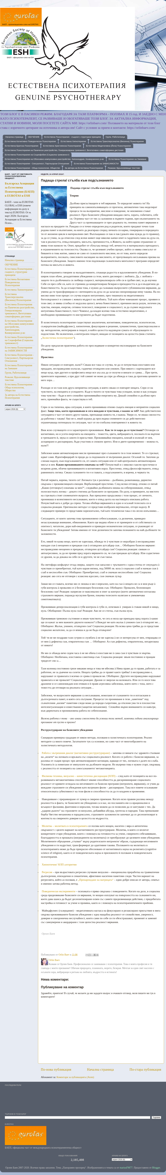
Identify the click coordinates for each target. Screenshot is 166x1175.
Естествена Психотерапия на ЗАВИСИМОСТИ (96, 163)
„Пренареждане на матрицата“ (95, 879)
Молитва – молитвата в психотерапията (65, 825)
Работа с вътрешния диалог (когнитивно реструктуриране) (76, 752)
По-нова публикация (56, 1069)
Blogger (156, 1167)
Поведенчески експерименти (58, 891)
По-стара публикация (145, 1069)
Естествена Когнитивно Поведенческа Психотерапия (30, 141)
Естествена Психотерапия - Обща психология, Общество (32, 168)
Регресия (47, 872)
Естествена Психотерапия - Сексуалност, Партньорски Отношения (37, 163)
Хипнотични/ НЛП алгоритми (59, 864)
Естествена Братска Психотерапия (21, 146)
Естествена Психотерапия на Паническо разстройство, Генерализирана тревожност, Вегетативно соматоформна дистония (64, 150)
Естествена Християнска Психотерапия (62, 146)
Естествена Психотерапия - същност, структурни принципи (72, 137)
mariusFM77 (126, 1167)
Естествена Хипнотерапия (73, 141)
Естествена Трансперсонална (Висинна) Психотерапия (117, 141)
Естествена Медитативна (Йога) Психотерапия (108, 146)
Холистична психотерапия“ (58, 337)
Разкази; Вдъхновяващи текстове (124, 168)
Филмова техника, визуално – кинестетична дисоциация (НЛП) (79, 775)
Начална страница (14, 137)
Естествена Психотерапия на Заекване (127, 159)
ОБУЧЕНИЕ (33, 137)
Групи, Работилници (115, 137)
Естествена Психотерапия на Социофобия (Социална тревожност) (37, 154)
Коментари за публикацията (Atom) (75, 1077)
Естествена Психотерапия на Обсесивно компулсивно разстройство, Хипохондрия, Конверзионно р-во (54, 159)
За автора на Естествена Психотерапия (84, 168)
